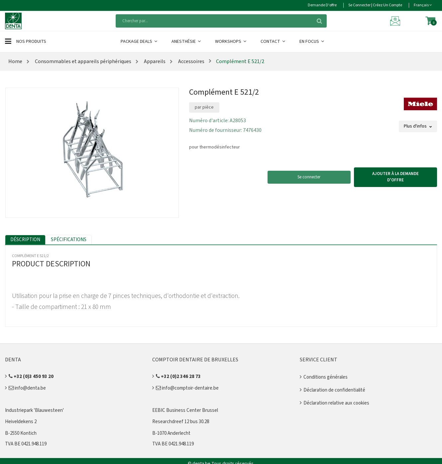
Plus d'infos (418, 126)
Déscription (25, 239)
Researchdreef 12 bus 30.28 (180, 421)
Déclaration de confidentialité (334, 390)
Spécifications (68, 239)
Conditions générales (325, 377)
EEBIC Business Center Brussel (185, 410)
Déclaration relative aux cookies (336, 403)
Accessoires (190, 61)
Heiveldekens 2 (21, 421)
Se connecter (308, 177)
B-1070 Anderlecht (171, 433)
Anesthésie (186, 41)
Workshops (231, 41)
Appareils (154, 61)
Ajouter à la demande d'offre (395, 177)
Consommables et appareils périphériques (82, 61)
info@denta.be (27, 388)
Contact (273, 41)
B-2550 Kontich (21, 433)
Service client (318, 359)
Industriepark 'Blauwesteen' (34, 410)
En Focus (312, 41)
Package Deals (139, 41)
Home (15, 61)
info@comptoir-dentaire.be (187, 388)
